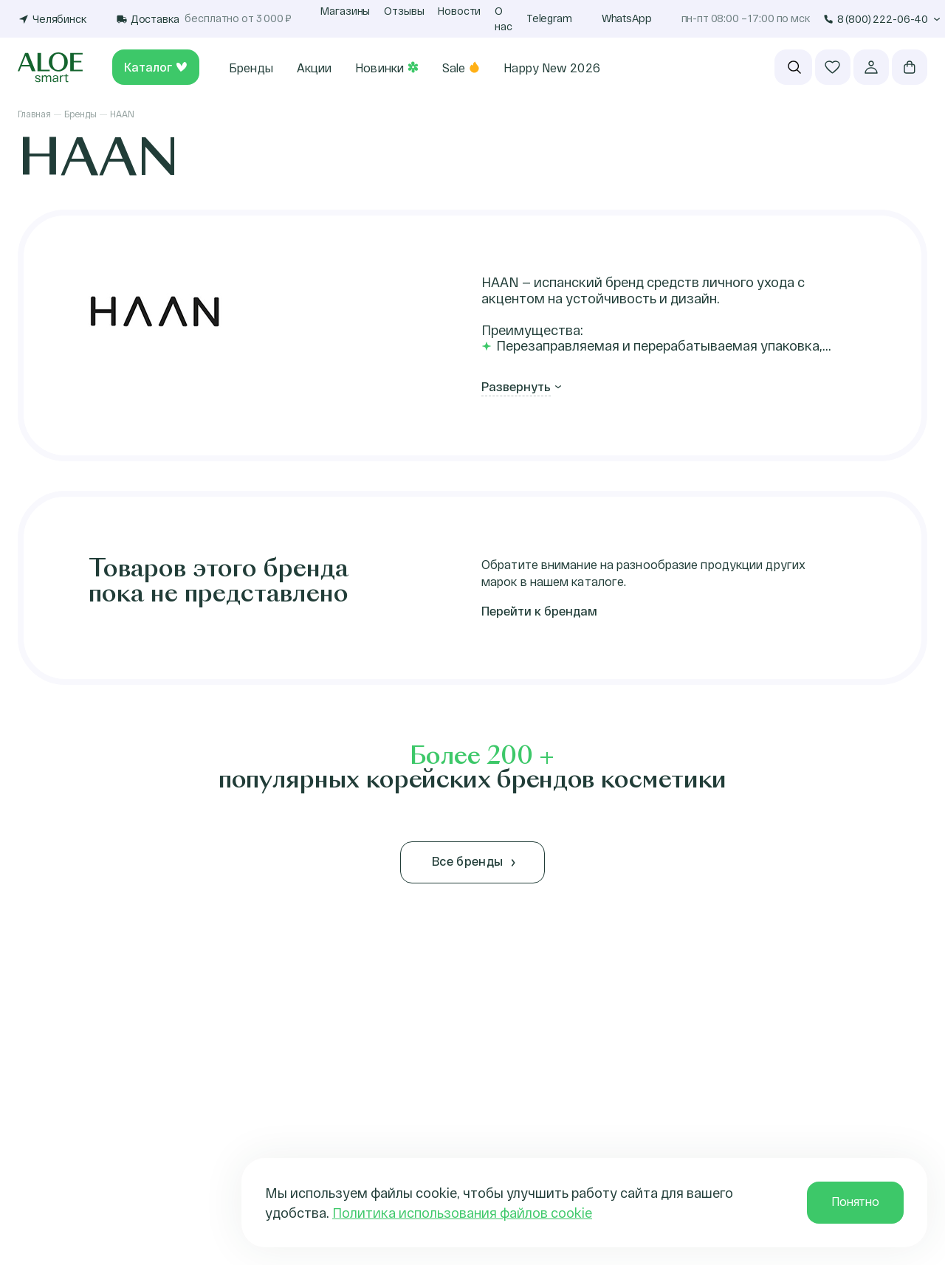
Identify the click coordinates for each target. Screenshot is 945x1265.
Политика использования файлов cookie (462, 1212)
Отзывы (404, 10)
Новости (459, 10)
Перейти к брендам (539, 611)
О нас (503, 18)
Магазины (345, 10)
